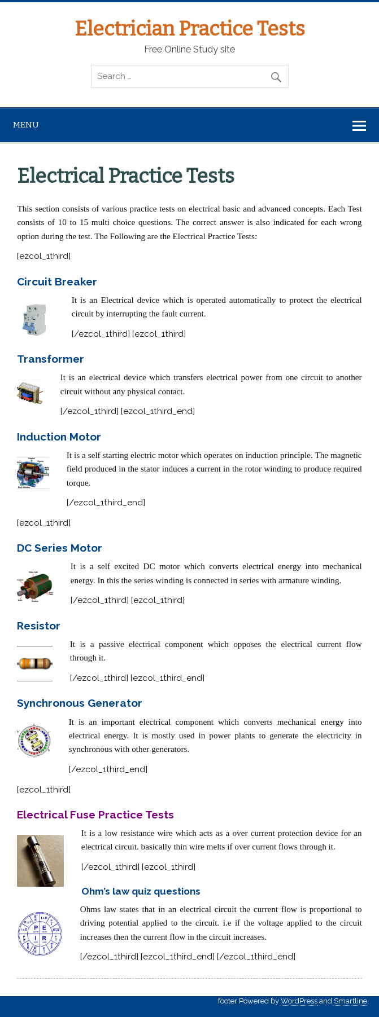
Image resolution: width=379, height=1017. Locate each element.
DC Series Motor (59, 547)
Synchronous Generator (79, 703)
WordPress (299, 1001)
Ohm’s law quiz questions (141, 891)
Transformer (50, 359)
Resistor (38, 625)
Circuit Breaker (57, 281)
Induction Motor (59, 436)
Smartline (350, 1001)
